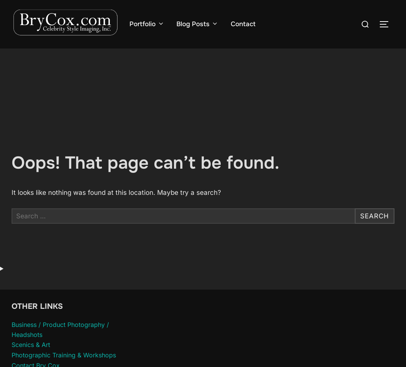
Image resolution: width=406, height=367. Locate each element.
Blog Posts (197, 24)
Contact (243, 24)
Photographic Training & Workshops (64, 355)
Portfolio (146, 24)
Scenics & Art (31, 345)
